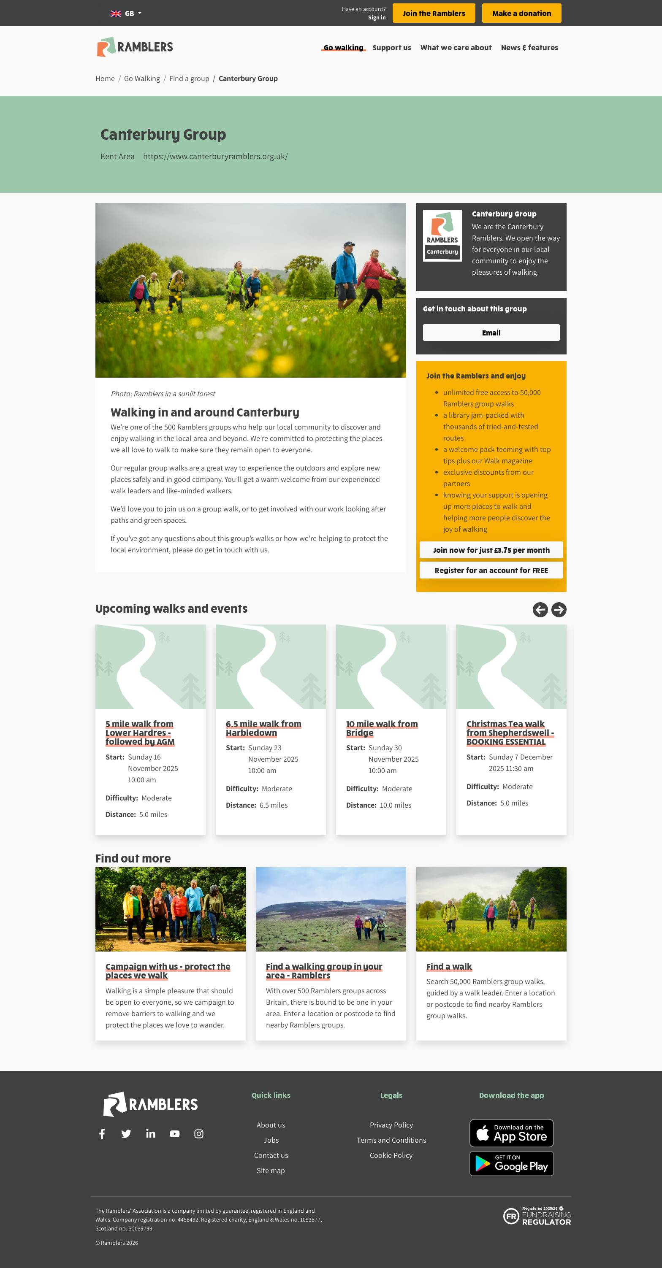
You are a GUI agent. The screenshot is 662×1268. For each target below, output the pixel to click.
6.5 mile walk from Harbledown (263, 728)
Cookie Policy (391, 1155)
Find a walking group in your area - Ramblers (324, 970)
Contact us (271, 1155)
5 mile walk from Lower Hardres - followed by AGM (140, 732)
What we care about (456, 47)
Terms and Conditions (391, 1140)
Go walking (344, 47)
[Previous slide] (540, 609)
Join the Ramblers (434, 13)
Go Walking (142, 78)
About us (271, 1125)
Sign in (377, 17)
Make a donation (521, 13)
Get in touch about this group (475, 308)
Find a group (189, 78)
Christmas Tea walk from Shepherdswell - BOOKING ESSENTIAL (510, 732)
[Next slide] (559, 609)
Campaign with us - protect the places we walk (168, 970)
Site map (271, 1170)
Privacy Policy (391, 1125)
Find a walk (449, 966)
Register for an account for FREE (491, 570)
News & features (529, 47)
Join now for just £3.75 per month (491, 549)
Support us (392, 47)
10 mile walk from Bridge (382, 728)
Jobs (271, 1140)
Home (105, 78)
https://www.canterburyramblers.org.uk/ (215, 156)
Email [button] (491, 332)
